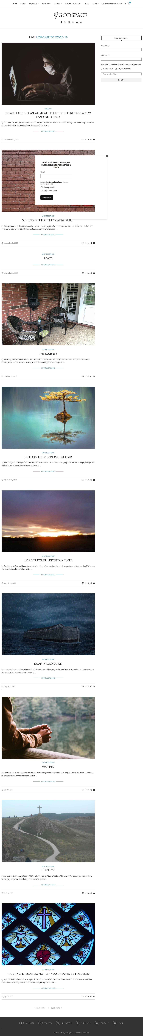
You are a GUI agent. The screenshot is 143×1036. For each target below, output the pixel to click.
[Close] (107, 156)
